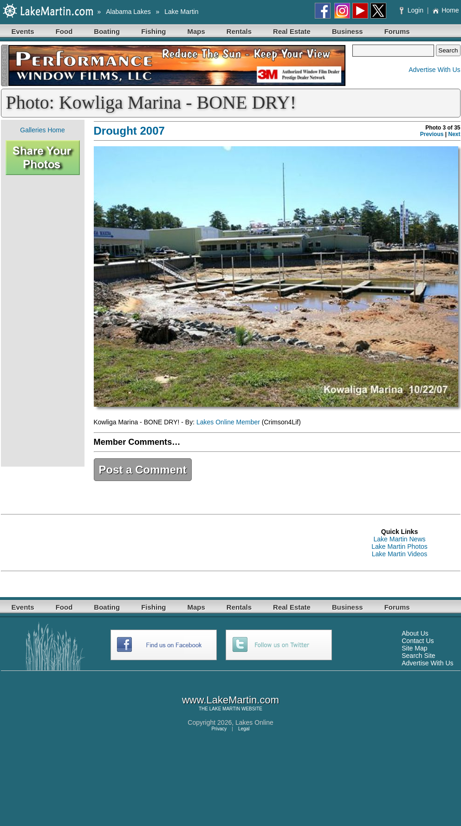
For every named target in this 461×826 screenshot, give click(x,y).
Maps (196, 31)
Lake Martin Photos (399, 546)
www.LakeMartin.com (230, 700)
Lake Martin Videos (400, 554)
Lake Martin (181, 11)
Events (23, 31)
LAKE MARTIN (224, 708)
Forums (397, 31)
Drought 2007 (129, 130)
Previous (432, 134)
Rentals (239, 31)
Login (412, 10)
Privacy (219, 728)
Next (454, 134)
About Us (415, 633)
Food (64, 31)
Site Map (414, 648)
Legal (243, 728)
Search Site (418, 655)
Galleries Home (42, 130)
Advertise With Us (434, 69)
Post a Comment (143, 469)
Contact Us (418, 640)
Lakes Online (254, 722)
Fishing (153, 31)
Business (347, 31)
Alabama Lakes (128, 11)
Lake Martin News (399, 539)
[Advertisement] (42, 321)
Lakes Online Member (228, 422)
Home (445, 10)
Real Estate (292, 31)
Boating (107, 31)
